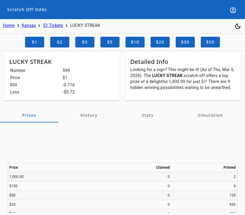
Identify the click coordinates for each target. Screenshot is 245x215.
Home (9, 25)
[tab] (29, 115)
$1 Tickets (53, 25)
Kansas (29, 25)
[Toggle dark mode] (238, 26)
